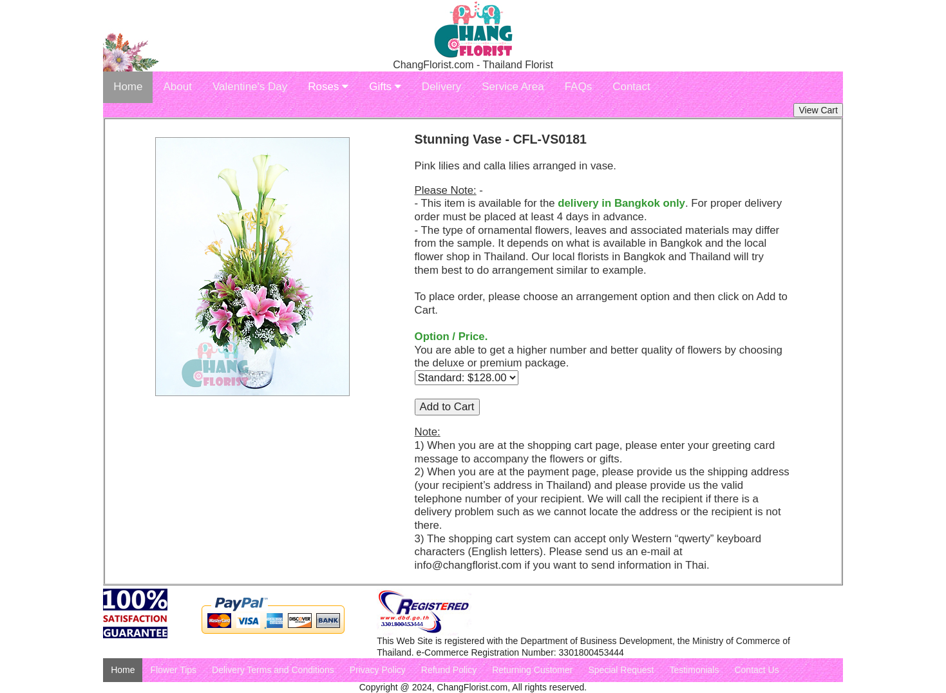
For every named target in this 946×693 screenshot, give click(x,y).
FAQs (578, 87)
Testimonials (694, 670)
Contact (631, 87)
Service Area (513, 87)
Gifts (385, 87)
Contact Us (756, 670)
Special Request (621, 670)
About (177, 87)
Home (127, 87)
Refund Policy (449, 670)
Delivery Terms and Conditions (273, 670)
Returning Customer (532, 670)
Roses (328, 87)
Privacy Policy (378, 670)
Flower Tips (173, 670)
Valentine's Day (250, 87)
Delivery (441, 87)
